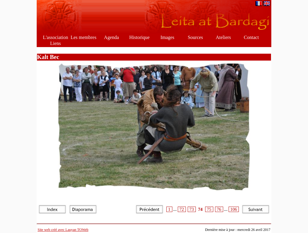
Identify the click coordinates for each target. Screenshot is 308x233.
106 (233, 209)
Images (167, 37)
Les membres (84, 37)
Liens (55, 43)
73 (191, 209)
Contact (251, 37)
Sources (195, 37)
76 (219, 209)
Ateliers (223, 37)
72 (182, 209)
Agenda (111, 37)
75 (209, 209)
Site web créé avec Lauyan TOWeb (63, 230)
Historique (139, 37)
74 (200, 209)
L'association (55, 37)
